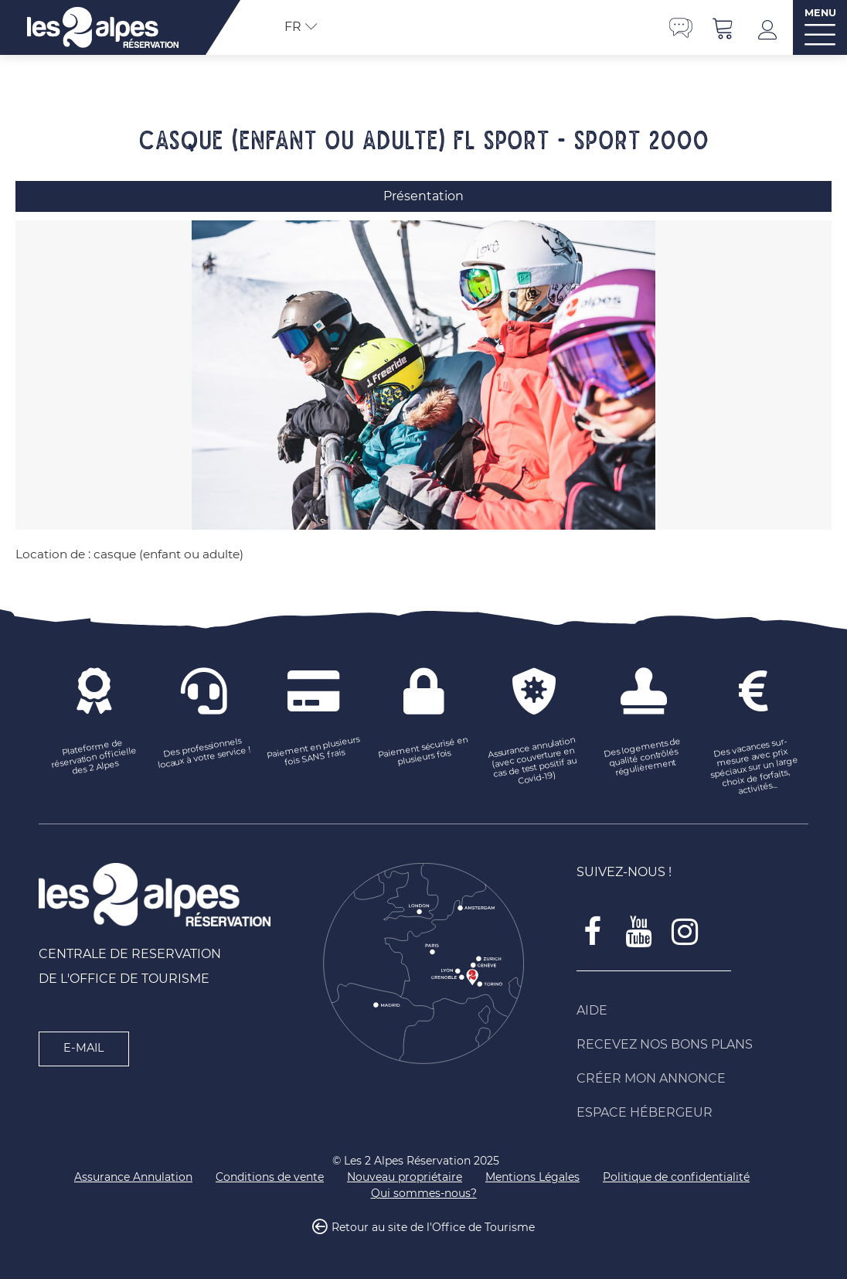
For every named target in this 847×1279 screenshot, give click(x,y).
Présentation (423, 196)
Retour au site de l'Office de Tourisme (433, 1228)
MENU (820, 13)
